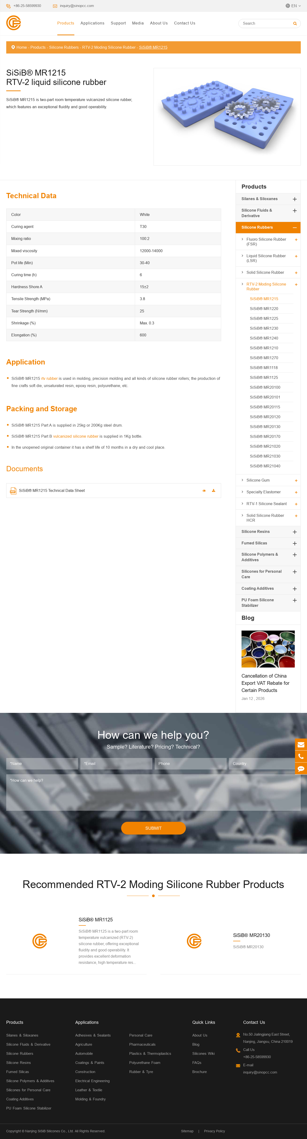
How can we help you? (153, 735)
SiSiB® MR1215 (153, 47)
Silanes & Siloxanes (260, 199)
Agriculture (83, 1044)
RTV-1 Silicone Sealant (267, 503)
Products (65, 23)
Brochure (199, 1072)
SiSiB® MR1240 (264, 338)
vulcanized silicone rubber (75, 436)
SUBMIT (153, 828)
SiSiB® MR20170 (265, 436)
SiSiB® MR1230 (264, 328)
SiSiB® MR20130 (265, 426)
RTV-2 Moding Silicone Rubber (109, 47)
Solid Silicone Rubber (265, 272)
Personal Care (140, 1035)
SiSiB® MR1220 (264, 308)
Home (22, 47)
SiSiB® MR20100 (265, 387)
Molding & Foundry (90, 1099)
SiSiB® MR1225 (264, 318)
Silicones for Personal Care (28, 1090)
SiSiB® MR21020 (265, 446)
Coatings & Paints (89, 1063)
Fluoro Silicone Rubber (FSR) (266, 241)
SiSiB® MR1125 (264, 377)
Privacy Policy (214, 1131)
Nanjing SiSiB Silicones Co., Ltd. (49, 1131)
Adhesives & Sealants (93, 1035)
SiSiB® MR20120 (265, 417)
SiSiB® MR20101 (265, 397)
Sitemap (187, 1131)
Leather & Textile (88, 1090)
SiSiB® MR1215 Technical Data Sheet (47, 491)
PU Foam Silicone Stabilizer (28, 1108)
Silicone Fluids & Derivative (28, 1044)
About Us (159, 23)
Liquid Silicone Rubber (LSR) (266, 258)
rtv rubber (49, 378)
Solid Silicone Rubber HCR (265, 517)
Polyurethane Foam (144, 1063)
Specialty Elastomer (264, 492)
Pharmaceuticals (142, 1044)
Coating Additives (258, 588)
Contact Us (184, 23)
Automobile (84, 1053)
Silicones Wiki (203, 1053)
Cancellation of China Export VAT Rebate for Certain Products (265, 683)
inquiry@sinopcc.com (77, 6)
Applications (93, 23)
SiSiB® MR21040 (265, 466)
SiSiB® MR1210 (264, 348)
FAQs (196, 1063)
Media (138, 23)
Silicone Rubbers (64, 47)
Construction (85, 1072)
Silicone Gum (258, 480)
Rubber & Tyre (141, 1072)
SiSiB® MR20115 (265, 407)
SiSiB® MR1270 (264, 358)
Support (118, 23)
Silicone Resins (256, 531)
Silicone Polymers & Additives (30, 1081)
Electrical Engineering (92, 1081)
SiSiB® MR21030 (265, 456)
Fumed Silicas (254, 543)
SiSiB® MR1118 (264, 367)
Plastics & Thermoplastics (150, 1053)
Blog (248, 617)
